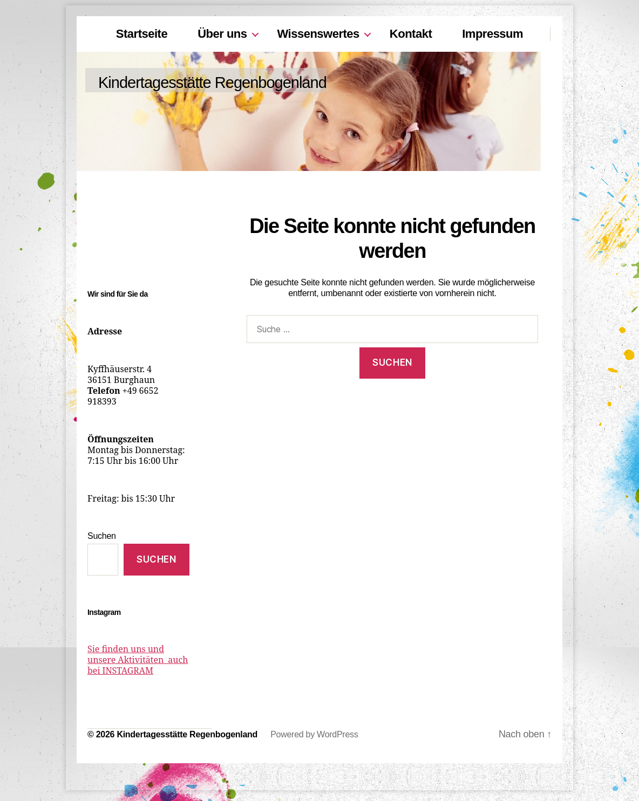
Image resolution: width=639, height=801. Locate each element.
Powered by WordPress (314, 734)
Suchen (101, 535)
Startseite (141, 33)
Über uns (222, 33)
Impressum (492, 33)
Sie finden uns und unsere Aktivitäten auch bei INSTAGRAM (137, 660)
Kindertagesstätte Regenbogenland (212, 82)
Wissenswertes (318, 33)
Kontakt (411, 33)
